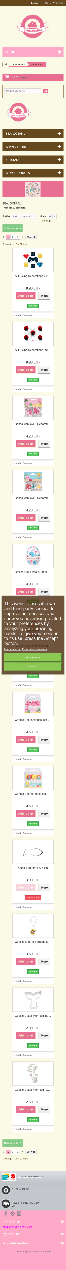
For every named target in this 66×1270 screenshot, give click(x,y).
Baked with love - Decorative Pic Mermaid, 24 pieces (33, 498)
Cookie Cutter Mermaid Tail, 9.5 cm (33, 1015)
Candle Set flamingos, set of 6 (33, 719)
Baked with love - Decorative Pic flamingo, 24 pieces (33, 424)
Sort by (6, 216)
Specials (12, 160)
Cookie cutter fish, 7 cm (33, 867)
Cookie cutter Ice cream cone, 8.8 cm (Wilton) (33, 941)
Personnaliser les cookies (34, 649)
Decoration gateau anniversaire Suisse (32, 1251)
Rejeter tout (33, 657)
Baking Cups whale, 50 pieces (33, 572)
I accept (33, 666)
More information (12, 649)
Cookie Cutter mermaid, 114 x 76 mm (33, 1089)
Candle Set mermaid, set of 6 (33, 793)
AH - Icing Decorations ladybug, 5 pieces (33, 350)
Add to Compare (23, 315)
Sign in (47, 3)
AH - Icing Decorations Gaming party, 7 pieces (33, 276)
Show (43, 216)
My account (10, 1234)
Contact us (58, 3)
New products (18, 173)
